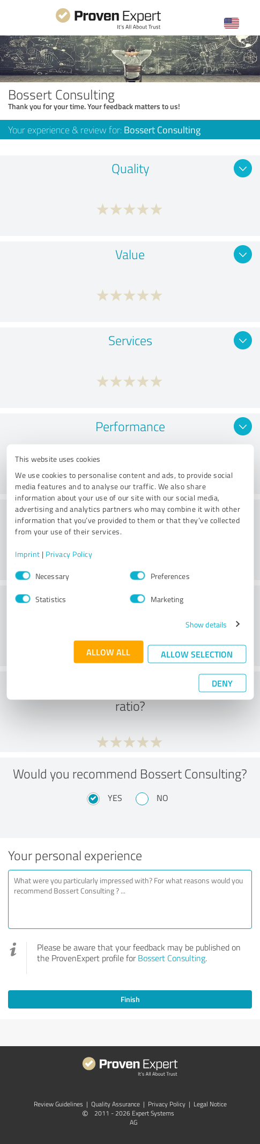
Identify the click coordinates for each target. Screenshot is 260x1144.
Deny (222, 682)
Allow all (108, 651)
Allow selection (197, 653)
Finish (130, 999)
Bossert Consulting (171, 958)
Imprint (27, 553)
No (162, 798)
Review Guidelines (58, 1104)
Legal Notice (210, 1104)
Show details (206, 624)
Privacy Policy (69, 553)
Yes (115, 798)
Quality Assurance (115, 1104)
